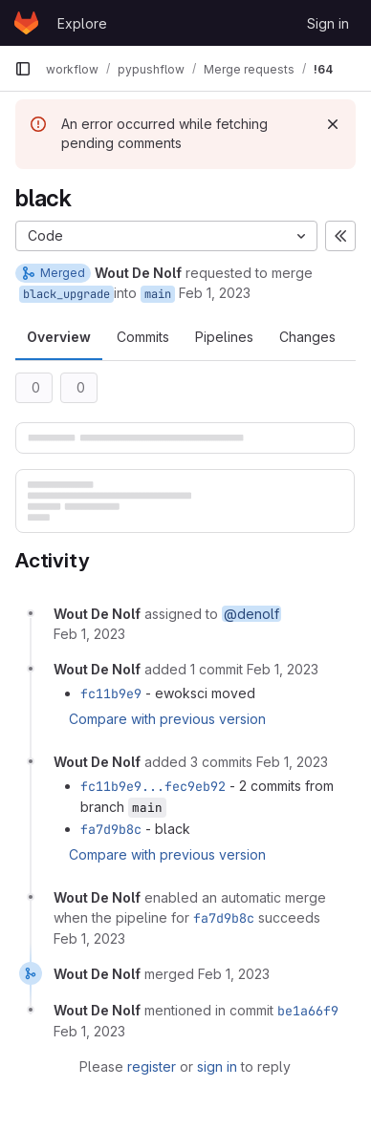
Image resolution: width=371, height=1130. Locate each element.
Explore (82, 23)
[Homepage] (26, 23)
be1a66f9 (307, 1010)
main (157, 294)
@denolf (251, 614)
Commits (143, 337)
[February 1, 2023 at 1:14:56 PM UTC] (89, 634)
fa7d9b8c (111, 829)
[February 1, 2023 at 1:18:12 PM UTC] (292, 762)
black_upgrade (66, 294)
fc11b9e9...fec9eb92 (153, 786)
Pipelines (224, 337)
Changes (307, 337)
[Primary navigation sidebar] (23, 68)
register (151, 1066)
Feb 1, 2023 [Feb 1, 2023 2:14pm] (215, 293)
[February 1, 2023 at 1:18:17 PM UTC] (89, 938)
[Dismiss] (332, 124)
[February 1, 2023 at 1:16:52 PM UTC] (282, 669)
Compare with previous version (167, 719)
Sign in (328, 23)
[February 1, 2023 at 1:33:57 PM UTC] (234, 974)
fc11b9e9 (111, 693)
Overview (59, 337)
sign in (217, 1066)
